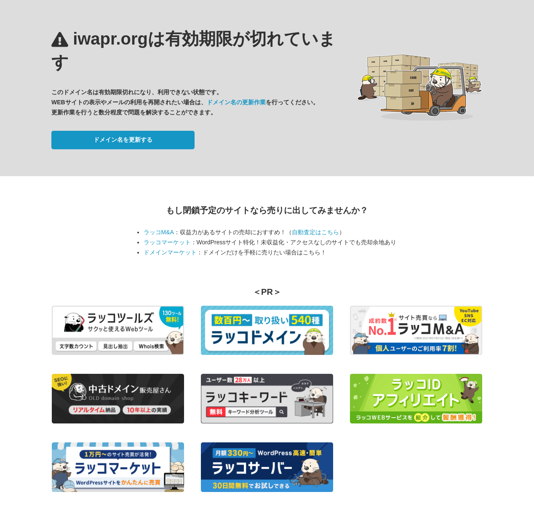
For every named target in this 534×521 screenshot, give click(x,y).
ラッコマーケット (167, 242)
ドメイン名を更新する (122, 139)
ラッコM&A (159, 232)
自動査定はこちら (315, 232)
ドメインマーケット (170, 252)
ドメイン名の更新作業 (236, 102)
